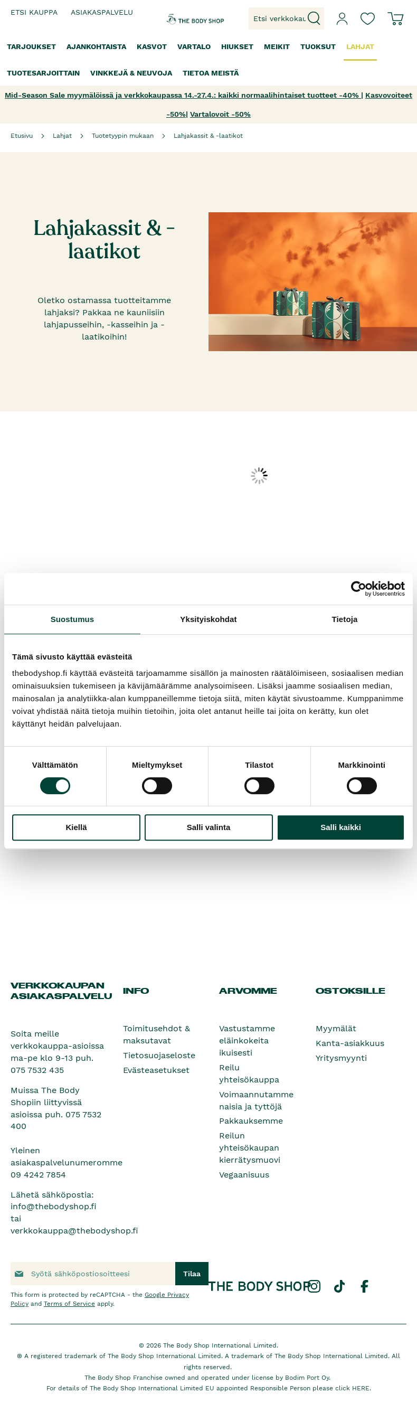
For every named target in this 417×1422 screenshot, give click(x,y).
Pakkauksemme (251, 1121)
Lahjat (62, 135)
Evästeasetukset (156, 1070)
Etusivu (22, 135)
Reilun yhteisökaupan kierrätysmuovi (249, 1148)
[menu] (208, 60)
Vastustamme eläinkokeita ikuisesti (247, 1040)
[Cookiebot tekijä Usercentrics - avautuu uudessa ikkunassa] (358, 589)
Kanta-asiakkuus (350, 1043)
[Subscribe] (192, 1273)
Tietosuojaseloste (159, 1055)
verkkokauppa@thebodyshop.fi (74, 1231)
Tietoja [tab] (345, 619)
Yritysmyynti (341, 1058)
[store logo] (183, 18)
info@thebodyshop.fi (54, 1206)
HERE (360, 1388)
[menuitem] (31, 46)
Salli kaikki (340, 827)
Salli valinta (209, 827)
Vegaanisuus (244, 1175)
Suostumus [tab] (72, 619)
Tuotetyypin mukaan (123, 135)
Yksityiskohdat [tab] (208, 619)
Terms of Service (69, 1303)
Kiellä (76, 827)
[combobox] (286, 18)
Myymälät (336, 1028)
